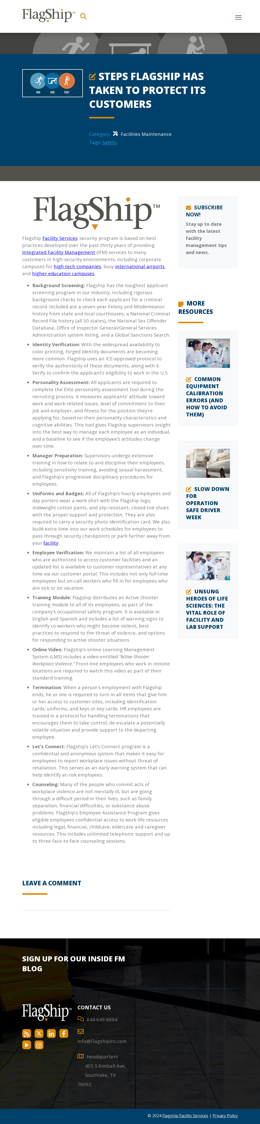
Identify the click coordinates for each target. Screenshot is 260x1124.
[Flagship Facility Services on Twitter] (39, 1033)
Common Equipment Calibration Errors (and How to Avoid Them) (206, 397)
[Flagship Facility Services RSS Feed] (26, 1033)
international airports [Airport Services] (140, 266)
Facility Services (59, 238)
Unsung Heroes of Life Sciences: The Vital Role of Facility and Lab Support (207, 609)
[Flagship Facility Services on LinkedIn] (51, 1033)
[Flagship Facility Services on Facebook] (63, 1033)
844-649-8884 (102, 1019)
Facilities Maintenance (142, 134)
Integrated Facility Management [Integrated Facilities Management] (58, 252)
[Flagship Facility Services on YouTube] (26, 1044)
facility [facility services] (50, 543)
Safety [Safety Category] (109, 142)
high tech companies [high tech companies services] (77, 266)
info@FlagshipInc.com (101, 1041)
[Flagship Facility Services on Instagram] (39, 1044)
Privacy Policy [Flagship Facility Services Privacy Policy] (225, 1115)
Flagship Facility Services (185, 1115)
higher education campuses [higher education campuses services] (63, 273)
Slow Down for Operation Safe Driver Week (207, 503)
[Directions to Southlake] (101, 1075)
